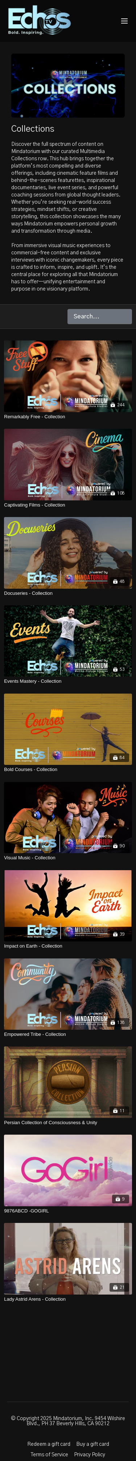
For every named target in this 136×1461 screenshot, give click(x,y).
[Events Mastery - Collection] (68, 681)
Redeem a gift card (48, 1444)
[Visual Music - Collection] (68, 857)
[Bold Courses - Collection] (68, 769)
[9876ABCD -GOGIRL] (68, 1211)
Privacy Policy (89, 1454)
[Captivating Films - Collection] (68, 505)
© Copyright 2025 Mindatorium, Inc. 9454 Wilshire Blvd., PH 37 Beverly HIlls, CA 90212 (68, 1421)
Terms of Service (49, 1454)
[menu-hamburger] (124, 21)
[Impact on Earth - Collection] (68, 946)
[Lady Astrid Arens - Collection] (68, 1299)
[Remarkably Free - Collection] (68, 416)
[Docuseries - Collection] (68, 593)
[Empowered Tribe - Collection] (68, 1034)
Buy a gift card (92, 1444)
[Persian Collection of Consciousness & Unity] (68, 1122)
